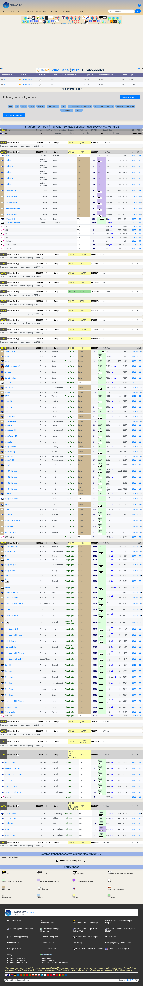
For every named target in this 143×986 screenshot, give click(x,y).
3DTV (32, 106)
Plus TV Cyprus (10, 813)
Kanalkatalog (77, 943)
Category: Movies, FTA (18, 962)
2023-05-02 (136, 715)
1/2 (97, 292)
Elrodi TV (8, 509)
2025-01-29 (136, 537)
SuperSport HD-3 (11, 615)
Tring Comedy (10, 446)
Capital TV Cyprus (11, 786)
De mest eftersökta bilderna (50, 949)
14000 (93, 320)
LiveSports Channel (12, 208)
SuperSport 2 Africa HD (14, 603)
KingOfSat (130, 980)
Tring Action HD (11, 436)
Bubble (7, 588)
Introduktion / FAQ (14, 921)
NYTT (5, 11)
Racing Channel (11, 202)
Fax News (8, 361)
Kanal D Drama (10, 416)
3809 (93, 329)
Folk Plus (8, 494)
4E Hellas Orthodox (12, 223)
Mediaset (68, 621)
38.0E (140, 69)
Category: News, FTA (18, 960)
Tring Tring (9, 392)
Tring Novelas (10, 526)
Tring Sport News (11, 465)
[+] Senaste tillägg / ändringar (80, 106)
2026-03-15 (136, 780)
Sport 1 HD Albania (12, 471)
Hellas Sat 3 (27, 84)
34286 (93, 143)
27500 (93, 282)
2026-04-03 (136, 797)
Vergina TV (9, 823)
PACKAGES (41, 11)
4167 (93, 722)
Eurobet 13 (9, 172)
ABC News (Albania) (12, 366)
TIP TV (7, 396)
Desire (7, 504)
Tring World (9, 460)
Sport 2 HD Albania (12, 477)
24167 (93, 741)
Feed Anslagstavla (49, 960)
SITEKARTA (79, 11)
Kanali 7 (8, 383)
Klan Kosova (9, 677)
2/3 (97, 311)
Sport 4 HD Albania (12, 489)
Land (42, 133)
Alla (10, 106)
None (98, 320)
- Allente (129, 943)
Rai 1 (6, 579)
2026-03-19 (136, 465)
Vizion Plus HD (10, 351)
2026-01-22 (136, 712)
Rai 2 (6, 620)
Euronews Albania (12, 592)
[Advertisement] (71, 45)
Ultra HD (41, 106)
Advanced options (130, 97)
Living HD (8, 401)
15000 (93, 301)
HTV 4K (7, 829)
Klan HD (8, 665)
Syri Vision (9, 387)
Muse (7, 560)
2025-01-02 (136, 411)
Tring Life (8, 442)
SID (102, 133)
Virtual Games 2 (11, 196)
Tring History (10, 570)
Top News (8, 671)
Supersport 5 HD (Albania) (15, 635)
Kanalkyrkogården (14, 949)
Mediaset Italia (10, 647)
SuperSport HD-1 (11, 597)
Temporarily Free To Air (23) (85, 937)
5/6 (97, 264)
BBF (6, 575)
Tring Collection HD (12, 520)
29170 (93, 842)
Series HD (8, 407)
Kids (6, 556)
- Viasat (123, 943)
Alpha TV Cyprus (11, 762)
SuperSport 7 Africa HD (14, 659)
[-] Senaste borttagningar (104, 106)
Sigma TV (8, 780)
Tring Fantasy (10, 451)
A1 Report (8, 372)
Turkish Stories (10, 641)
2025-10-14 (136, 155)
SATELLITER (16, 11)
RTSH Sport (9, 609)
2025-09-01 (136, 701)
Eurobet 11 (9, 160)
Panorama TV (10, 712)
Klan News (9, 695)
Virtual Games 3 (11, 214)
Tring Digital (70, 351)
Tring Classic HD (11, 356)
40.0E (3, 69)
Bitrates (78, 110)
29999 (93, 348)
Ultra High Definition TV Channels (88, 949)
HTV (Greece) (10, 835)
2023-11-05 (136, 383)
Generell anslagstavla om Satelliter (55, 962)
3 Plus (7, 411)
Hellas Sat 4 (59, 70)
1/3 (97, 301)
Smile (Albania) (10, 421)
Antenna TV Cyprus (12, 768)
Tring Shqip (9, 425)
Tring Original (10, 551)
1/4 (97, 143)
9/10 (97, 339)
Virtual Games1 (11, 190)
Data (63, 106)
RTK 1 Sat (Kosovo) (12, 546)
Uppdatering (137, 133)
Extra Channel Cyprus (13, 792)
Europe (56, 143)
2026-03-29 (136, 774)
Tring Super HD (11, 430)
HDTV (23, 106)
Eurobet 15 (9, 184)
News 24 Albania (11, 378)
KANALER (29, 11)
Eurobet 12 (9, 166)
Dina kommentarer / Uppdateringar (73, 861)
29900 (93, 311)
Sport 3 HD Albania (12, 483)
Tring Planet (9, 456)
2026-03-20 (136, 498)
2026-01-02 (136, 351)
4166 (93, 731)
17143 (93, 254)
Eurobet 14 (9, 178)
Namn (6, 133)
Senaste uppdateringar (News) (20, 929)
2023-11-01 (136, 489)
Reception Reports (47, 943)
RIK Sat (7, 155)
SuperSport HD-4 (11, 629)
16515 (93, 755)
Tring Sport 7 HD (11, 707)
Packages (109, 943)
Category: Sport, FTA (17, 958)
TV (17, 106)
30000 (93, 152)
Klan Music (9, 689)
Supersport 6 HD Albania (14, 653)
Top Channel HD (11, 532)
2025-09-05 (136, 564)
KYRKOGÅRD (65, 11)
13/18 (98, 254)
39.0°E (76, 70)
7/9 (97, 273)
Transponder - (67, 110)
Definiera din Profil (47, 922)
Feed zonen (46, 958)
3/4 (97, 152)
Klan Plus (8, 683)
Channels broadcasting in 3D (117, 949)
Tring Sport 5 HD (11, 498)
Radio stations (53, 106)
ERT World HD (10, 219)
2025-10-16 (136, 160)
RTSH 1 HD (9, 514)
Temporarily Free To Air (125, 106)
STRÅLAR (53, 11)
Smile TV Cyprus (11, 818)
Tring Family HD (11, 564)
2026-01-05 (136, 244)
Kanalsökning (111, 937)
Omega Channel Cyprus (14, 774)
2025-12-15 (136, 504)
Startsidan (19, 913)
